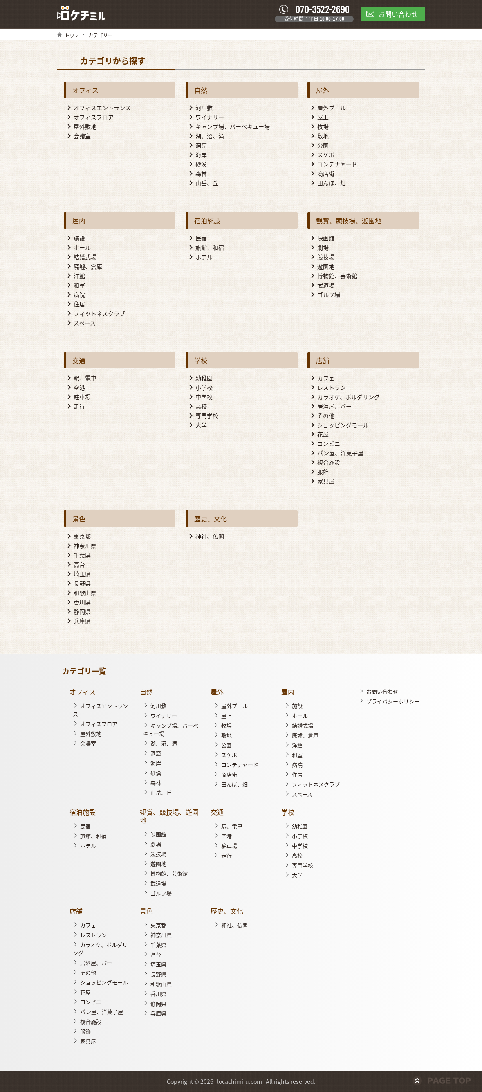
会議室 (82, 136)
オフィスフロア (94, 117)
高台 (79, 565)
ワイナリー (209, 117)
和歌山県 (85, 593)
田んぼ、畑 (331, 183)
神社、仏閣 (209, 537)
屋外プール (331, 108)
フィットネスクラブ (99, 314)
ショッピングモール (343, 425)
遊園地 (325, 267)
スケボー (328, 155)
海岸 (201, 155)
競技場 (325, 257)
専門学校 (206, 416)
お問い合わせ (382, 692)
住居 (79, 304)
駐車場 (82, 397)
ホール (82, 248)
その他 (325, 416)
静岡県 (82, 612)
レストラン (331, 388)
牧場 (323, 127)
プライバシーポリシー (392, 702)
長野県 (82, 584)
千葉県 (82, 555)
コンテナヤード (337, 164)
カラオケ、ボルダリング (348, 397)
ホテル (204, 257)
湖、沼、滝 (209, 136)
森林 (201, 174)
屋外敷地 (85, 127)
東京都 (82, 537)
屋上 (323, 117)
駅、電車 (85, 378)
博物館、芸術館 (337, 276)
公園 (323, 146)
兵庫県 (82, 621)
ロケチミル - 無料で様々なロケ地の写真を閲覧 (81, 14)
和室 (79, 285)
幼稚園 (204, 378)
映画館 (325, 238)
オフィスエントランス (102, 108)
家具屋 (325, 482)
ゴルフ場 (328, 295)
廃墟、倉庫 (88, 267)
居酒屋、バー (334, 406)
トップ (72, 35)
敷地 (323, 136)
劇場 (323, 248)
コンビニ (328, 444)
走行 (79, 406)
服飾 (323, 472)
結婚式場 (85, 257)
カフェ (325, 378)
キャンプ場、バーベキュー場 (232, 127)
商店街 (325, 174)
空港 (79, 388)
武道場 (325, 285)
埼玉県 (82, 574)
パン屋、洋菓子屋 (340, 453)
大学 (201, 425)
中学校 (204, 397)
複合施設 (328, 463)
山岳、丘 (206, 183)
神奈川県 (85, 546)
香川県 (82, 602)
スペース (85, 323)
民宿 (201, 238)
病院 (79, 295)
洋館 (79, 276)
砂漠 (201, 164)
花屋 (323, 435)
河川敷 (204, 108)
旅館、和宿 (209, 248)
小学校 (204, 388)
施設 (79, 238)
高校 (201, 406)
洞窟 (201, 146)
